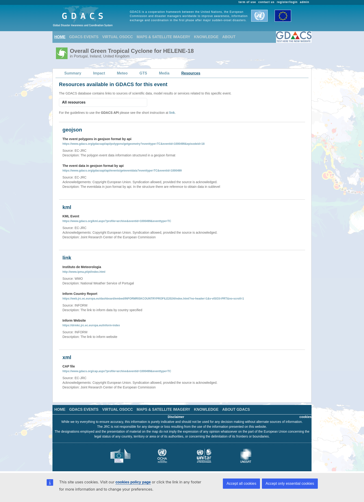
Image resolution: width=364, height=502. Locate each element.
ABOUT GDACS (236, 409)
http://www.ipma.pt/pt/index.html (83, 271)
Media (164, 73)
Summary (72, 73)
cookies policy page (133, 482)
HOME (59, 37)
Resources (190, 73)
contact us (266, 2)
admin (304, 2)
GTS (143, 73)
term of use (247, 2)
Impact (99, 73)
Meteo (122, 73)
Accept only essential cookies (290, 483)
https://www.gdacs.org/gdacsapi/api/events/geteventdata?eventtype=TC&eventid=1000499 (122, 170)
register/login (287, 2)
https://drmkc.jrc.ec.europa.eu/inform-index (91, 325)
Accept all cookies (241, 483)
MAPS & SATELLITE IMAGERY (163, 37)
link (172, 113)
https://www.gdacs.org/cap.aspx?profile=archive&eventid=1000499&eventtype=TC (116, 371)
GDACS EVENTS (83, 37)
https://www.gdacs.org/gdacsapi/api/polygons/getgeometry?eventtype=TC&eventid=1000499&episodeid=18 (133, 143)
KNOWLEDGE (206, 37)
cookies (305, 417)
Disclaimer (176, 417)
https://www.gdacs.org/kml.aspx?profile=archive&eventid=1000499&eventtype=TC (116, 221)
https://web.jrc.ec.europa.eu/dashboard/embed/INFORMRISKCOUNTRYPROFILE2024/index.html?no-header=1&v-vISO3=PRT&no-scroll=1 (153, 298)
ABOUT (228, 37)
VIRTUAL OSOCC (117, 37)
